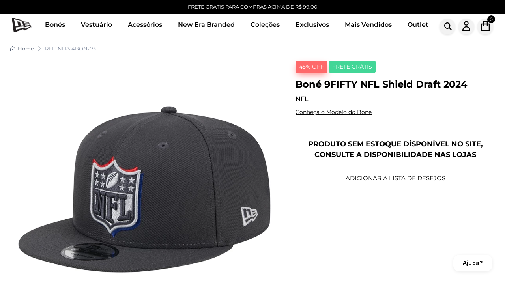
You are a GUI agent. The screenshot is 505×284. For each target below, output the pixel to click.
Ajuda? (473, 263)
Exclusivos (312, 24)
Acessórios (145, 24)
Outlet (418, 24)
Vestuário (96, 24)
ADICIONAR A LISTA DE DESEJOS (395, 178)
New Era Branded (206, 24)
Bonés (55, 24)
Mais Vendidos (368, 24)
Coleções (265, 24)
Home (22, 48)
